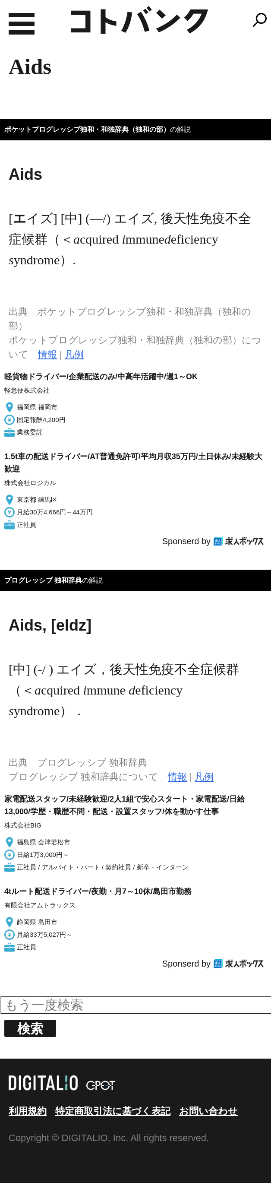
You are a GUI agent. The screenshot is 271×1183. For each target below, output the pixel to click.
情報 (47, 354)
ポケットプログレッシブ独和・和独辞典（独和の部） (87, 129)
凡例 (74, 354)
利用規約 (28, 1111)
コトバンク (139, 20)
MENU (21, 23)
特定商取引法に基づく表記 (112, 1111)
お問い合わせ (208, 1111)
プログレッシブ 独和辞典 (43, 580)
